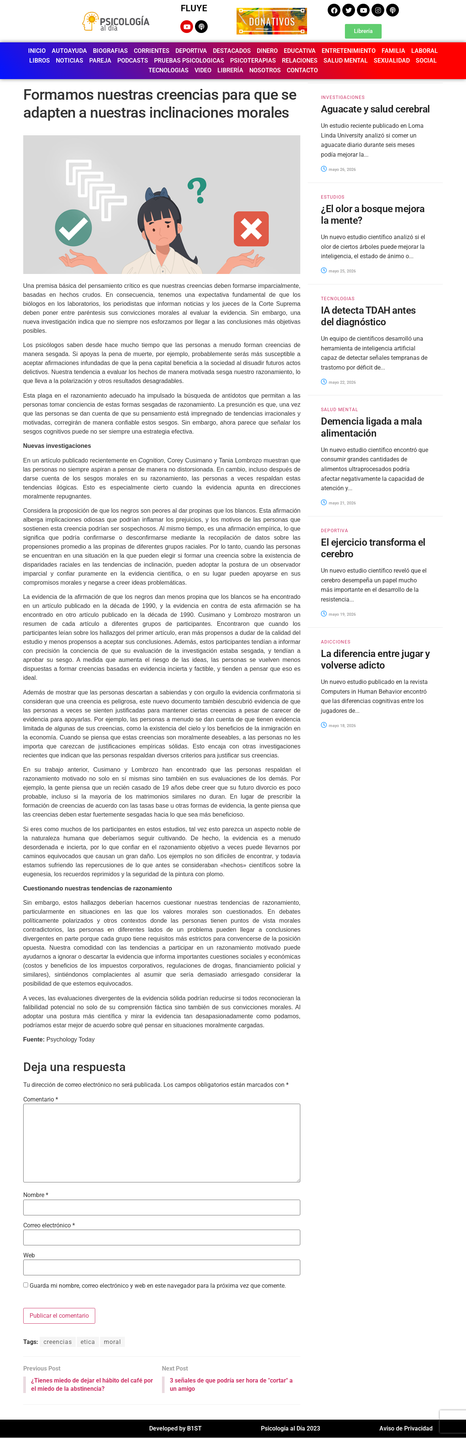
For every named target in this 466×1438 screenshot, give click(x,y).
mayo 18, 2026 (338, 725)
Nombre (35, 1195)
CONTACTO (302, 70)
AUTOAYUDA (69, 50)
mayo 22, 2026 (338, 382)
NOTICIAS (69, 60)
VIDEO (203, 70)
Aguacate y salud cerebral (375, 109)
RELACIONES (300, 60)
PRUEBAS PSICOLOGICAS (189, 60)
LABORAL (424, 50)
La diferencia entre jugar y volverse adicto (375, 659)
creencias (57, 1341)
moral (112, 1341)
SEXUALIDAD (392, 60)
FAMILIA (393, 50)
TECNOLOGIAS (168, 70)
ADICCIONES (336, 642)
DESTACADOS (232, 50)
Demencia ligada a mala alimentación (371, 427)
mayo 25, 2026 (338, 271)
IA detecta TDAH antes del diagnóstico (368, 316)
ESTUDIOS (333, 197)
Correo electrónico (49, 1226)
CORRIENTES (151, 50)
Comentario (40, 1100)
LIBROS (39, 60)
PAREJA (100, 60)
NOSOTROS (265, 70)
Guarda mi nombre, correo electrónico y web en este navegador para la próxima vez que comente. (158, 1286)
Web (29, 1255)
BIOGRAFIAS (110, 50)
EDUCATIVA (300, 50)
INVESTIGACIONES (343, 97)
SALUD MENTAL (346, 60)
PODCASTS (132, 60)
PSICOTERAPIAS (253, 60)
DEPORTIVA (191, 50)
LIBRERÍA (230, 70)
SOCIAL (426, 60)
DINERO (267, 50)
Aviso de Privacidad (406, 1428)
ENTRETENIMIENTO (349, 50)
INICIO (37, 50)
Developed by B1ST (175, 1428)
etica (88, 1341)
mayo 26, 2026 (338, 169)
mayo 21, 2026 (338, 503)
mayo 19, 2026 (338, 614)
